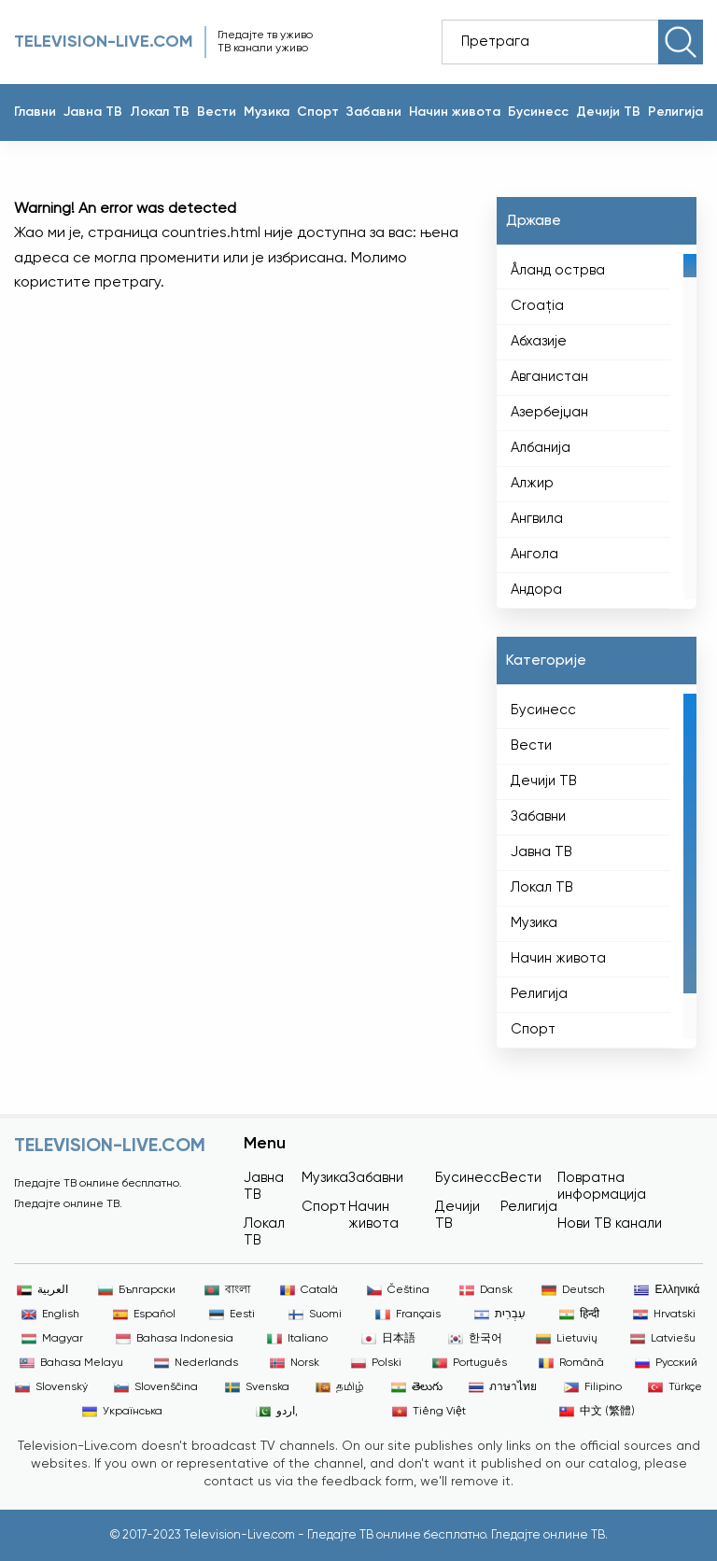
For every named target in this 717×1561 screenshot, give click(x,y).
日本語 (388, 1338)
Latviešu (663, 1338)
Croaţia (537, 306)
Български (137, 1290)
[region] (596, 427)
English (50, 1314)
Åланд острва (558, 270)
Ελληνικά (666, 1290)
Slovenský (51, 1387)
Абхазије (539, 341)
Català (309, 1290)
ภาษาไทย (503, 1387)
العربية (42, 1290)
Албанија (540, 448)
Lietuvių (567, 1338)
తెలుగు (417, 1387)
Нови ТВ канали (609, 1223)
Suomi (315, 1314)
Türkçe (675, 1387)
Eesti (232, 1314)
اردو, (277, 1411)
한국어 (475, 1338)
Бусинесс (538, 112)
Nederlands (196, 1363)
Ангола (534, 554)
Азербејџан (549, 412)
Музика (266, 112)
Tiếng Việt (429, 1411)
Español (144, 1314)
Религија (675, 112)
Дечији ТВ (608, 112)
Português (469, 1363)
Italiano (297, 1338)
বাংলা (227, 1290)
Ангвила (537, 519)
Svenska (257, 1387)
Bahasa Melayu (71, 1363)
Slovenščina (156, 1387)
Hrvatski (664, 1314)
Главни (35, 112)
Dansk (486, 1290)
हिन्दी (579, 1314)
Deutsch (573, 1290)
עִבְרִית (500, 1314)
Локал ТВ (160, 112)
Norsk (294, 1363)
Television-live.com (103, 42)
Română (571, 1363)
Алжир (532, 483)
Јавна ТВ (92, 112)
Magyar (52, 1338)
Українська (122, 1411)
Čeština (398, 1290)
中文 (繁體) (597, 1411)
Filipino (593, 1387)
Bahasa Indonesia (174, 1338)
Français (408, 1314)
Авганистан (549, 377)
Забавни (373, 112)
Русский (666, 1363)
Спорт (318, 112)
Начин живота (454, 112)
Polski (376, 1363)
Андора (536, 590)
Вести (216, 112)
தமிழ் (340, 1387)
